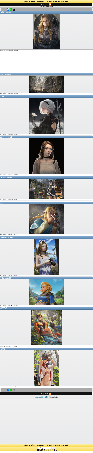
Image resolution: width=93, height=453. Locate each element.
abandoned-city (6, 177)
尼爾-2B (3, 97)
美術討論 (56, 2)
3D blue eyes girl (6, 137)
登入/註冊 (51, 450)
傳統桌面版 (40, 450)
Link (2, 203)
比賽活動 (48, 2)
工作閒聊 (40, 2)
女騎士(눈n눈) (5, 12)
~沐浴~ (3, 349)
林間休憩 (4, 308)
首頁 (26, 2)
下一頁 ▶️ (47, 4)
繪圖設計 (32, 2)
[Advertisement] (46, 62)
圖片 (67, 2)
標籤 (62, 2)
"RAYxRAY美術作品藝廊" (42, 397)
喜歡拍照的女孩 (6, 237)
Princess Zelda (6, 278)
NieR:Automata (6, 74)
